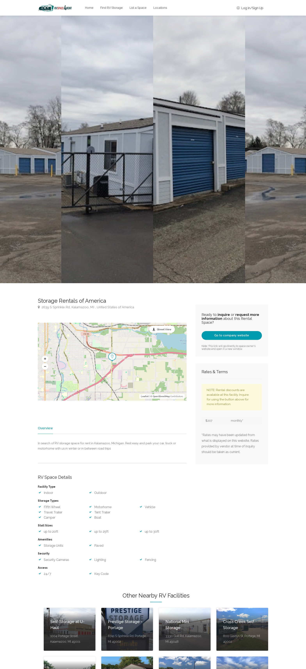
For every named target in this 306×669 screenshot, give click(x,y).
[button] (45, 359)
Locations (160, 8)
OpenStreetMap (161, 396)
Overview (45, 428)
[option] (199, 149)
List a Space (138, 8)
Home (89, 8)
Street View (164, 329)
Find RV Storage (111, 8)
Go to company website (231, 335)
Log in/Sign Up (250, 8)
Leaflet (145, 396)
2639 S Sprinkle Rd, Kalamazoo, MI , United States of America (86, 307)
